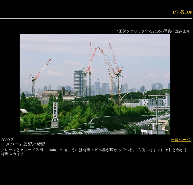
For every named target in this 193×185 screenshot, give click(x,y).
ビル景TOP (182, 12)
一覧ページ (181, 139)
